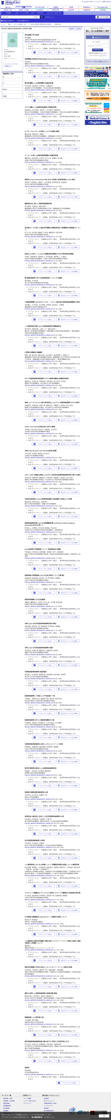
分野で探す (40, 13)
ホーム (3, 24)
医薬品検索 (6, 1103)
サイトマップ (27, 1103)
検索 (4, 96)
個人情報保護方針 (49, 1110)
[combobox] (17, 17)
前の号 (72, 29)
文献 (9, 24)
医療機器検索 (7, 1105)
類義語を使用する (8, 21)
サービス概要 (27, 1098)
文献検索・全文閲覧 (9, 1101)
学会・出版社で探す (56, 13)
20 (52, 42)
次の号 (78, 29)
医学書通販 (6, 1108)
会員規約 (46, 1108)
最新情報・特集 (7, 1098)
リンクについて (48, 1105)
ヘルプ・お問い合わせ (103, 1)
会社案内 (46, 1098)
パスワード (90, 46)
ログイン (97, 50)
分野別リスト (9, 66)
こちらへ (105, 53)
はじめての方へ (89, 1)
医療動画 (5, 1110)
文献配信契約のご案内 (50, 1103)
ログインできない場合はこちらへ (98, 61)
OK (104, 1116)
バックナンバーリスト (11, 64)
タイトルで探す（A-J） (20, 24)
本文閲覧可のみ (24, 21)
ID (93, 42)
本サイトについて (49, 1101)
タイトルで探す (24, 13)
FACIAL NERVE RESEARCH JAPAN (40, 24)
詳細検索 (8, 13)
